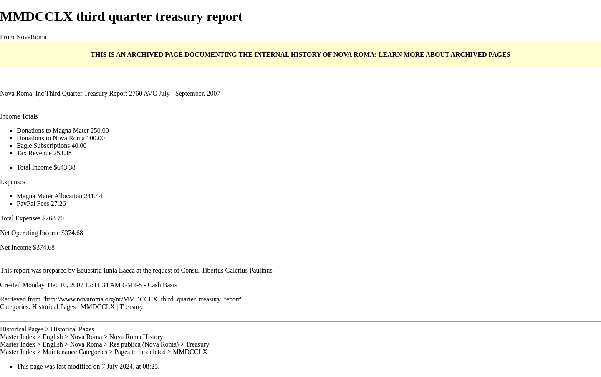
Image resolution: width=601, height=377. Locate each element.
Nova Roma (86, 336)
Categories (14, 306)
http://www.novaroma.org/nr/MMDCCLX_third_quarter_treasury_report (142, 299)
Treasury (131, 306)
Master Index (17, 336)
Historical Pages (54, 306)
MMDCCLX (98, 306)
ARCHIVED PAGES (480, 54)
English (53, 336)
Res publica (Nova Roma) (144, 344)
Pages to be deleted (140, 351)
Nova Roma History (136, 336)
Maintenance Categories (75, 351)
